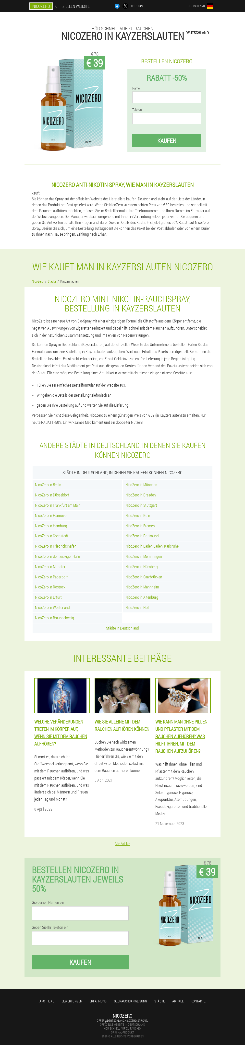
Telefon (137, 109)
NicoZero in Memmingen (143, 556)
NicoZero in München (141, 484)
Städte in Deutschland (122, 628)
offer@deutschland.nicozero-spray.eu (122, 1020)
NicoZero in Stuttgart (141, 505)
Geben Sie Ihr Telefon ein (50, 927)
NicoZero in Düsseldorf (52, 494)
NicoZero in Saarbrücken (143, 576)
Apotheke (46, 1001)
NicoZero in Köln (137, 515)
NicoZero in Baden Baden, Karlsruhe (152, 546)
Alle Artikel (122, 843)
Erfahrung (98, 1001)
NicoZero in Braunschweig (54, 617)
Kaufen (166, 141)
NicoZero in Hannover (51, 515)
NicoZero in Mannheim (142, 586)
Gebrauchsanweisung (130, 1001)
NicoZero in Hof (137, 607)
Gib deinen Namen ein (48, 902)
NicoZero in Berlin (48, 484)
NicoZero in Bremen (140, 525)
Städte (159, 1001)
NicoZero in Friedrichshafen (55, 546)
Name (136, 88)
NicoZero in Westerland (52, 607)
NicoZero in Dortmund (142, 535)
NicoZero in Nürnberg (141, 566)
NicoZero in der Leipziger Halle (57, 556)
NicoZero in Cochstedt (51, 535)
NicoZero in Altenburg (141, 597)
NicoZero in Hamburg (51, 525)
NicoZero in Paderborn (52, 576)
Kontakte (198, 1001)
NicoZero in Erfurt (48, 597)
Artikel (178, 1001)
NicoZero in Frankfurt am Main (57, 505)
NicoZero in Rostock (50, 586)
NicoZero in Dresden (140, 494)
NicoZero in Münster (50, 566)
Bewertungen (71, 1001)
